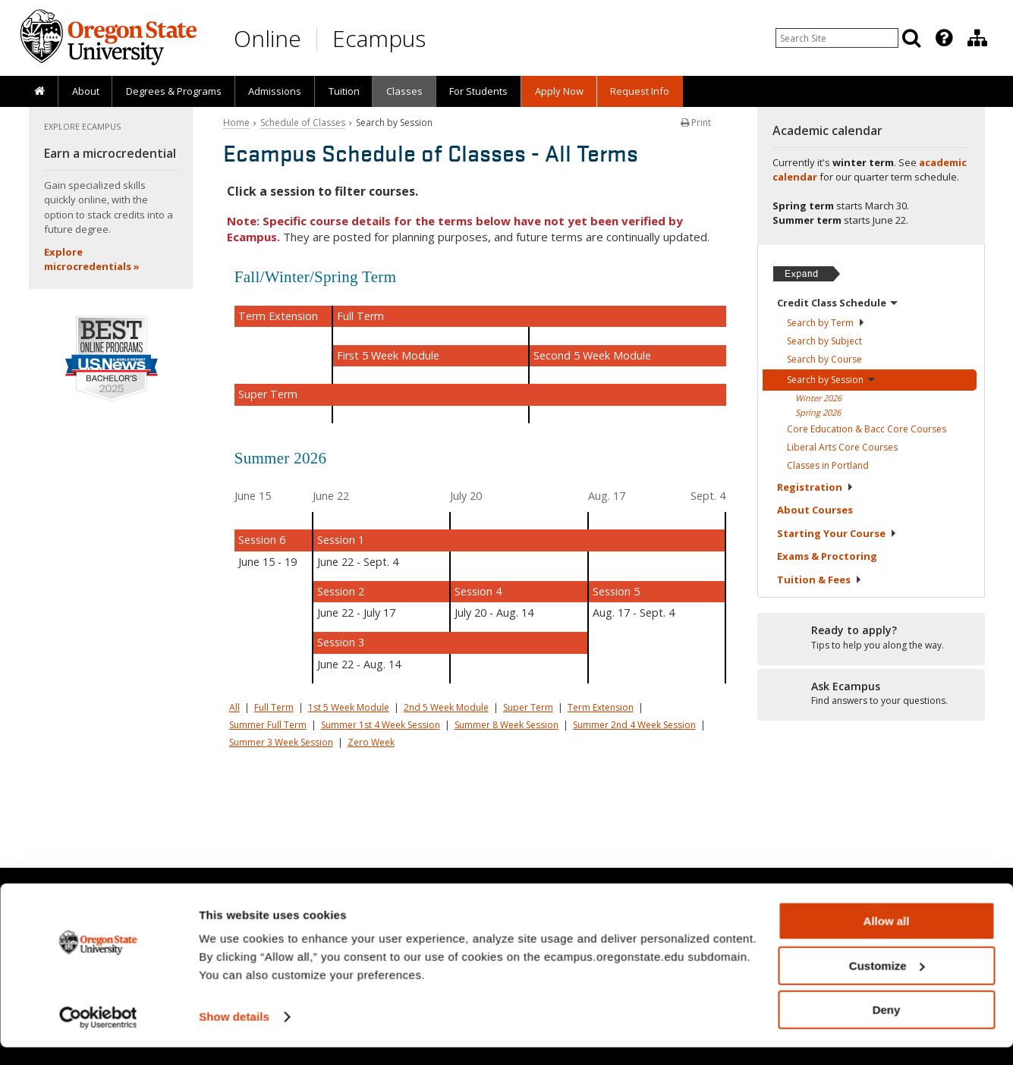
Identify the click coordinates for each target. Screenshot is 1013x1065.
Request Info (639, 91)
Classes (404, 91)
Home (236, 122)
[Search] (911, 38)
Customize (887, 983)
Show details (234, 1034)
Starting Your (837, 533)
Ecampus (379, 38)
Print (696, 122)
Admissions (274, 91)
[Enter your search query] (836, 38)
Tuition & (819, 579)
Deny (887, 1027)
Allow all (887, 938)
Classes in (828, 465)
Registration (815, 487)
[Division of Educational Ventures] (977, 38)
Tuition (344, 91)
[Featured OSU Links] (944, 38)
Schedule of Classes (302, 122)
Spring (818, 412)
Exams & (827, 556)
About (85, 91)
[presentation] (943, 38)
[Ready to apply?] (871, 638)
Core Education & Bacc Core (866, 429)
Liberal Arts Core (842, 447)
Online (267, 38)
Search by (826, 322)
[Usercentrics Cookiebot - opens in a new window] (98, 1035)
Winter (818, 398)
